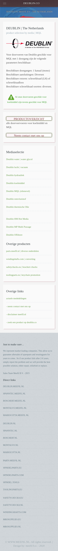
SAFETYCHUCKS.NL (13, 505)
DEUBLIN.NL (9, 423)
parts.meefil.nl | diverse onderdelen (22, 251)
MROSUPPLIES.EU (12, 519)
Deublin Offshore (14, 235)
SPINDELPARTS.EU (12, 468)
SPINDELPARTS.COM (13, 475)
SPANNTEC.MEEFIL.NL (14, 394)
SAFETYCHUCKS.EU (13, 498)
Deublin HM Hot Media (17, 219)
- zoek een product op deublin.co (21, 322)
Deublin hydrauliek (15, 175)
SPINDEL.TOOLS (11, 482)
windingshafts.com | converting (20, 259)
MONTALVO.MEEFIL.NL (15, 408)
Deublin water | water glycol (19, 159)
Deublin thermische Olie (17, 207)
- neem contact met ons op (18, 306)
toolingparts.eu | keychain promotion (23, 275)
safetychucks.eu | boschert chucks (21, 267)
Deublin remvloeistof (16, 199)
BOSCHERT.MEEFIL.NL (14, 401)
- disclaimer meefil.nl (16, 314)
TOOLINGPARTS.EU (12, 489)
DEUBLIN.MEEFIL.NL (13, 386)
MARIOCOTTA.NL (12, 452)
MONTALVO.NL (10, 445)
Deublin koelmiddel (15, 183)
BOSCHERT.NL (10, 438)
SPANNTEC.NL (10, 431)
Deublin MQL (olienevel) (18, 191)
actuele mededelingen (16, 298)
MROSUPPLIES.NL (12, 527)
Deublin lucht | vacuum (17, 167)
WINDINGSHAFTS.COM (14, 512)
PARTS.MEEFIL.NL (12, 460)
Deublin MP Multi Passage (18, 227)
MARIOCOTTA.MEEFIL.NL (16, 415)
